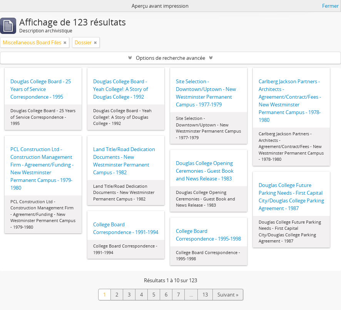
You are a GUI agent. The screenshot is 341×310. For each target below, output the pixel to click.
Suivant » (227, 294)
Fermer (330, 5)
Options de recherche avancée (170, 57)
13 (205, 294)
